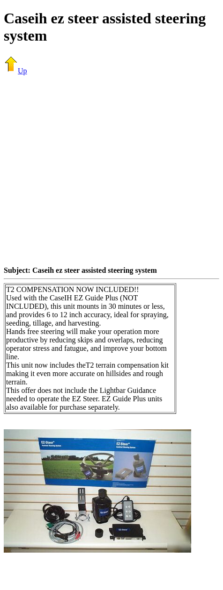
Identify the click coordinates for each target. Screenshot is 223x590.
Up (15, 71)
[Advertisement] (88, 170)
